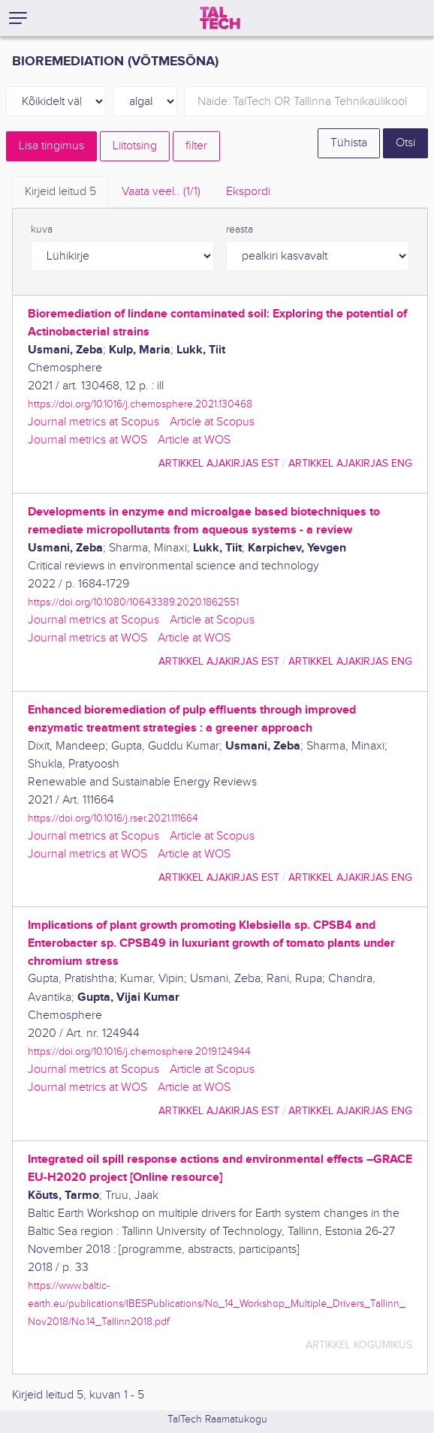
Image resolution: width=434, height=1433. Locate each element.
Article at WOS (194, 440)
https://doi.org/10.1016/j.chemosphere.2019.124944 (139, 1051)
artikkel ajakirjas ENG (350, 463)
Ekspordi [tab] (248, 192)
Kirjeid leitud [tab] (60, 192)
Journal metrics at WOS (87, 440)
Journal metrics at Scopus (93, 422)
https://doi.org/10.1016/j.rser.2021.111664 (113, 818)
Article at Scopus (212, 422)
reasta (239, 230)
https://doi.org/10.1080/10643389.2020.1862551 (133, 602)
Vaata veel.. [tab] (161, 192)
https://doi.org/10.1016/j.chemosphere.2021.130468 (140, 404)
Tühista (348, 143)
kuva (42, 230)
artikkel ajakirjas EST (218, 463)
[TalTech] (220, 18)
